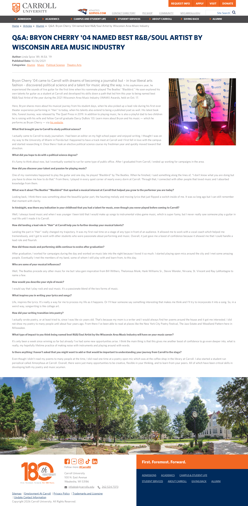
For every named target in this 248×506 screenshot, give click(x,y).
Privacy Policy (62, 493)
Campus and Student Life (90, 18)
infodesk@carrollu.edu (81, 486)
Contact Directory (124, 13)
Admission (24, 18)
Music (40, 64)
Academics (52, 18)
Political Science (55, 64)
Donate (227, 3)
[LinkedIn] (94, 461)
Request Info (180, 3)
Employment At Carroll (37, 493)
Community (166, 13)
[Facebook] (67, 461)
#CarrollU (85, 466)
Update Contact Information (30, 497)
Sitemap (17, 493)
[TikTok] (88, 461)
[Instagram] (81, 461)
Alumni (217, 18)
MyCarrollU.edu (190, 13)
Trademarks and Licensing (88, 493)
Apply (200, 3)
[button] (241, 499)
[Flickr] (74, 461)
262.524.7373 (110, 486)
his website (56, 122)
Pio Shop (147, 13)
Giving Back (191, 18)
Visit (213, 3)
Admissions (149, 475)
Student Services (129, 18)
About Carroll (162, 18)
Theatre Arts (74, 64)
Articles (27, 25)
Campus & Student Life (193, 475)
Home (15, 25)
